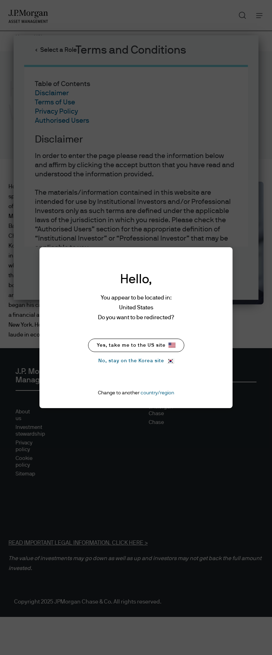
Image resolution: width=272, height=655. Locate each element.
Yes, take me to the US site (136, 345)
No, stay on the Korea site (136, 361)
